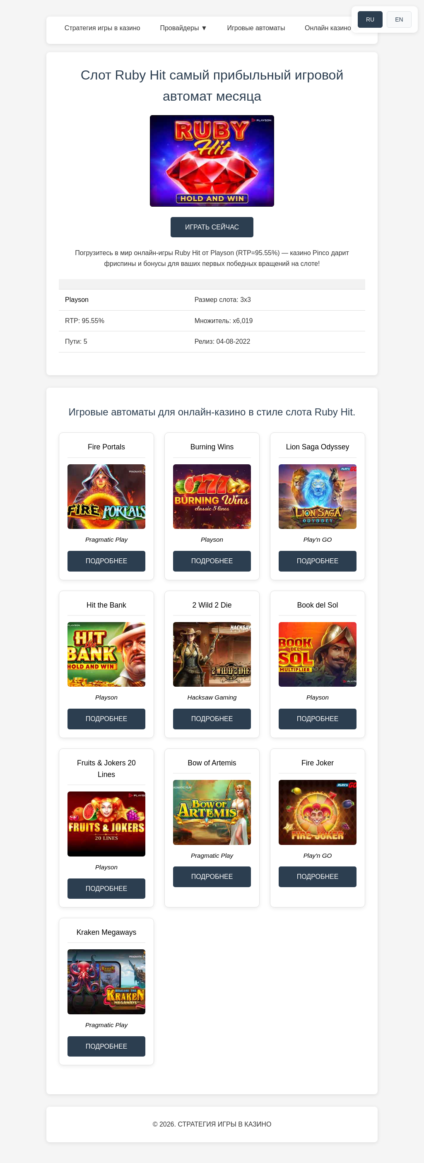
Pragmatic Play (106, 539)
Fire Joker (317, 763)
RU (370, 19)
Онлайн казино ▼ (332, 27)
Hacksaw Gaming (211, 697)
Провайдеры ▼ (183, 27)
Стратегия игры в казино (102, 27)
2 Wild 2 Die (212, 605)
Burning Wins (212, 447)
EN (399, 19)
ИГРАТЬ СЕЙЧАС (212, 227)
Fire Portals (106, 447)
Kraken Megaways (107, 932)
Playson (77, 299)
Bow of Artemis (212, 763)
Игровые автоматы (256, 27)
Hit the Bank (106, 605)
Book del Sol (317, 605)
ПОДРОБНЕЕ (107, 561)
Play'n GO (318, 539)
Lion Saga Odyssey (317, 447)
